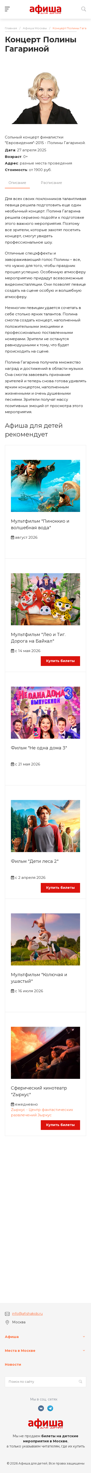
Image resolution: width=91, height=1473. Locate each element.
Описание (17, 183)
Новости (13, 1364)
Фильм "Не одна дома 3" (39, 748)
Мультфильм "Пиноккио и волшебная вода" (40, 524)
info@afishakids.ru (27, 1313)
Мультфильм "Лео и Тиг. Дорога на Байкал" (38, 638)
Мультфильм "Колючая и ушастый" (39, 978)
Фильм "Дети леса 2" (34, 861)
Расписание (51, 183)
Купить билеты (60, 661)
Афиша (12, 1337)
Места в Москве (20, 1350)
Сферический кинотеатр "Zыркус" (39, 1091)
